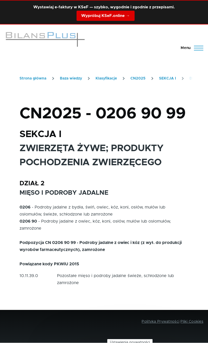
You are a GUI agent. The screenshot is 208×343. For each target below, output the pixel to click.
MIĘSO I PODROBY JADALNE (64, 193)
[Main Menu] (190, 48)
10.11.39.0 (29, 276)
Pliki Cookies (191, 321)
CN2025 (138, 78)
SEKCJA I (167, 78)
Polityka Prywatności (160, 321)
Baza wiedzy (71, 78)
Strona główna (33, 78)
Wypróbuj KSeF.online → (105, 16)
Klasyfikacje (106, 78)
